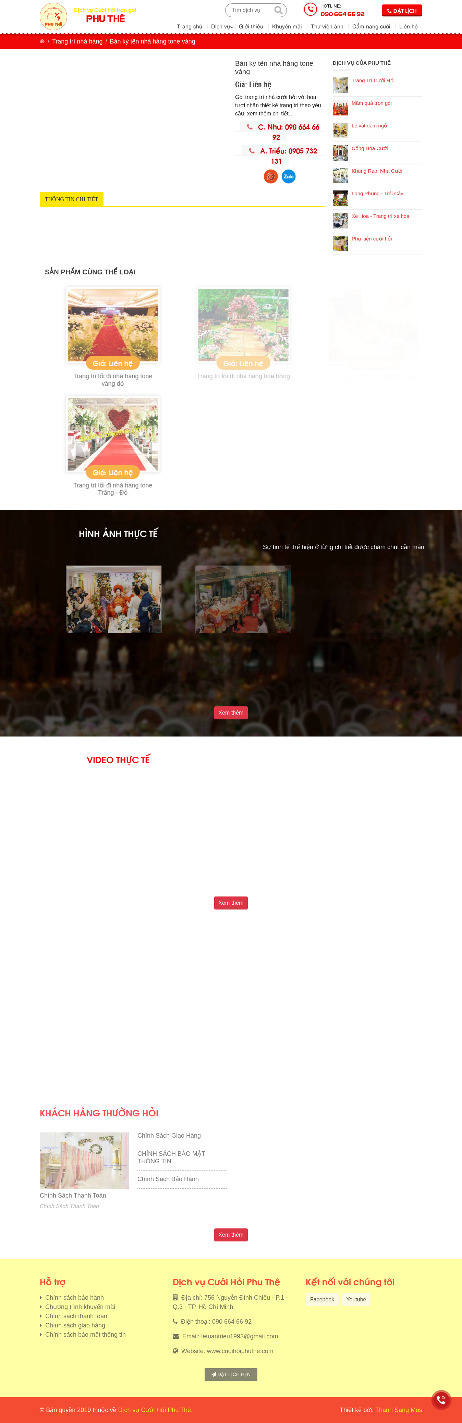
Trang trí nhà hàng (77, 41)
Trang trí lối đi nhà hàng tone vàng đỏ (181, 380)
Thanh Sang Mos (398, 1410)
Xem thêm (231, 713)
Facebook (322, 1299)
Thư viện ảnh (327, 26)
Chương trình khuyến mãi (79, 1306)
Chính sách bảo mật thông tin (85, 1334)
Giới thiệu (251, 26)
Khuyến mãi (287, 26)
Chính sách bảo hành (74, 1297)
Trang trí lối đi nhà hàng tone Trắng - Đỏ (181, 489)
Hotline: (342, 10)
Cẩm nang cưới (371, 26)
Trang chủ (189, 26)
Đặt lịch (402, 10)
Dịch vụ (220, 26)
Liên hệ (408, 26)
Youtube (356, 1299)
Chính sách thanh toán (75, 1316)
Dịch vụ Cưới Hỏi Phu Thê (154, 1410)
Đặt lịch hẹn (231, 1374)
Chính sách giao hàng (74, 1325)
